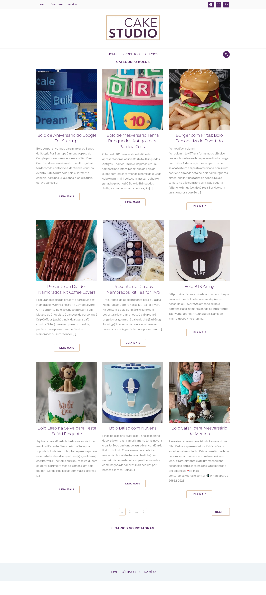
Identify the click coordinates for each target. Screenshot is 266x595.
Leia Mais (66, 196)
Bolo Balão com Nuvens (132, 428)
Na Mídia (72, 4)
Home (42, 4)
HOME (112, 54)
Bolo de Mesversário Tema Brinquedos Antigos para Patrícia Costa (133, 141)
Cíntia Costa (56, 4)
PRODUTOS (131, 54)
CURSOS (151, 54)
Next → (220, 512)
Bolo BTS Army (199, 286)
